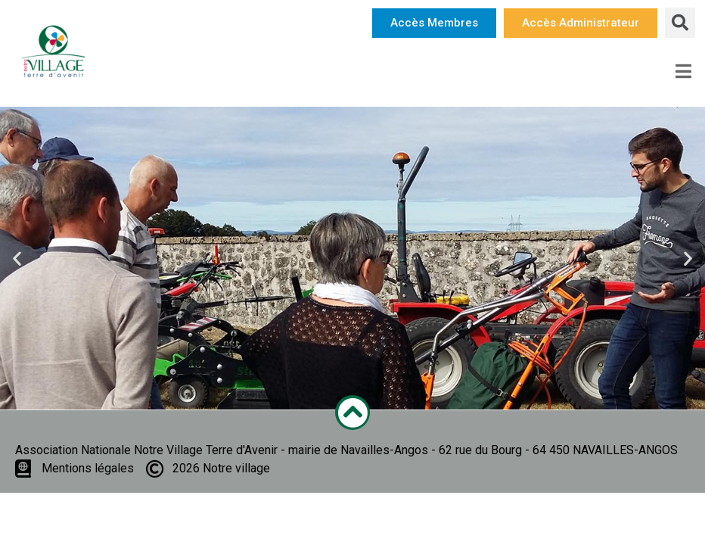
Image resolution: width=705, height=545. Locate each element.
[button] (434, 23)
